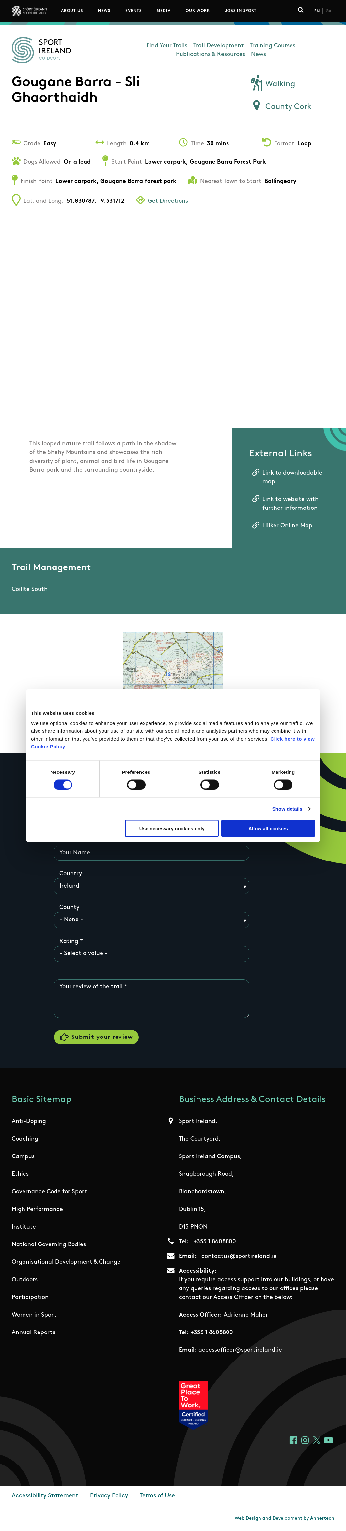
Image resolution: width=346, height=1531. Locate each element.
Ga (328, 11)
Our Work (198, 11)
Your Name (74, 853)
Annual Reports (33, 1333)
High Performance (37, 1210)
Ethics (20, 1174)
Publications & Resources (210, 55)
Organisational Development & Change (66, 1262)
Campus (23, 1157)
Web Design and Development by (284, 1518)
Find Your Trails (167, 46)
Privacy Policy (109, 1496)
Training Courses (272, 46)
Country (70, 874)
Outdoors (25, 1280)
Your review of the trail (91, 987)
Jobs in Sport (241, 11)
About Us (72, 11)
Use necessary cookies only (172, 828)
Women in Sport (34, 1315)
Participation (30, 1298)
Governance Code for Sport (49, 1192)
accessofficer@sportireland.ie (240, 1350)
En (317, 11)
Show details (287, 808)
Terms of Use (157, 1496)
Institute (24, 1227)
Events (133, 11)
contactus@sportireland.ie (239, 1257)
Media (164, 11)
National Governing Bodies (49, 1245)
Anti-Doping (29, 1122)
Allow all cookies (268, 828)
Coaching (25, 1139)
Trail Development (218, 46)
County (69, 908)
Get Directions (168, 201)
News (104, 11)
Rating (68, 941)
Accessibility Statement (45, 1496)
